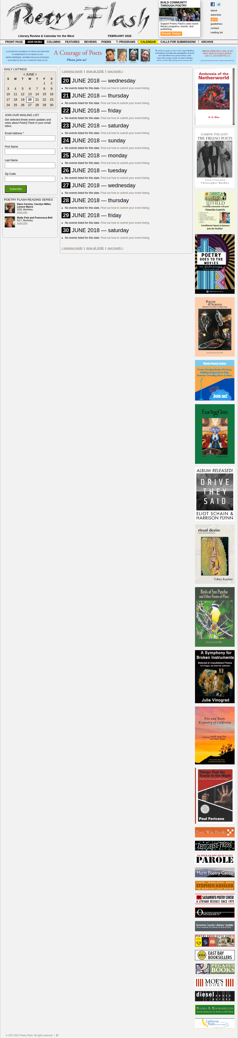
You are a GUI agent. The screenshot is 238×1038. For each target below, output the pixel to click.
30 (51, 105)
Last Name (11, 160)
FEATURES (72, 42)
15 (44, 94)
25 (15, 105)
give (214, 19)
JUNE (30, 74)
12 (22, 94)
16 (51, 94)
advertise (216, 14)
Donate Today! (171, 33)
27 (30, 105)
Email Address (14, 133)
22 (44, 99)
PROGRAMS (125, 42)
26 (22, 105)
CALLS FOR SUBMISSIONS (178, 42)
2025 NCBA (35, 42)
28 (37, 105)
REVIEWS (90, 42)
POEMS (106, 42)
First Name (11, 146)
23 (51, 99)
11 (15, 94)
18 (15, 99)
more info (22, 212)
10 (8, 94)
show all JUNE (95, 71)
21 (37, 99)
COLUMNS (54, 42)
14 (37, 94)
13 (30, 94)
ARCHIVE (207, 42)
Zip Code (10, 174)
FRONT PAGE (14, 42)
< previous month (72, 71)
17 (8, 99)
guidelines (216, 23)
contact (215, 28)
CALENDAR (148, 42)
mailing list (217, 32)
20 (30, 99)
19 (22, 99)
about (214, 10)
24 (8, 105)
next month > (115, 71)
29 (44, 105)
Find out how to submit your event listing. (125, 88)
